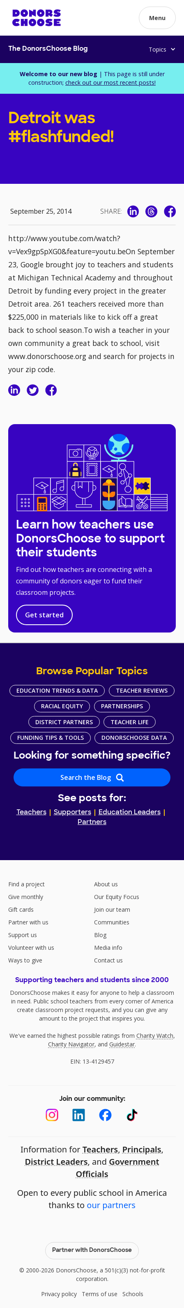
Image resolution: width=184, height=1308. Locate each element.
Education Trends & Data (57, 690)
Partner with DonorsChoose (92, 1250)
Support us (22, 935)
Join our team (112, 909)
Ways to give (25, 960)
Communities (111, 922)
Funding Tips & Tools (50, 737)
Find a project (26, 884)
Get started (44, 614)
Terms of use (99, 1294)
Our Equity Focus (116, 897)
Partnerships (122, 706)
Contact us (108, 960)
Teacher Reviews (142, 690)
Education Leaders (130, 812)
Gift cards (21, 909)
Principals (141, 1149)
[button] (157, 18)
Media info (108, 947)
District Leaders (56, 1161)
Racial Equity (62, 706)
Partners (92, 822)
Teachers (31, 812)
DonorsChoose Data (134, 737)
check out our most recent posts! (110, 82)
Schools (132, 1294)
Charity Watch (154, 1035)
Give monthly (25, 897)
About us (106, 884)
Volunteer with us (31, 947)
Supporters (72, 812)
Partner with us (28, 922)
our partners (111, 1205)
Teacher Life (129, 722)
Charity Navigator (71, 1044)
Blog (100, 935)
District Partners (64, 722)
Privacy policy (59, 1294)
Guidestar (122, 1044)
